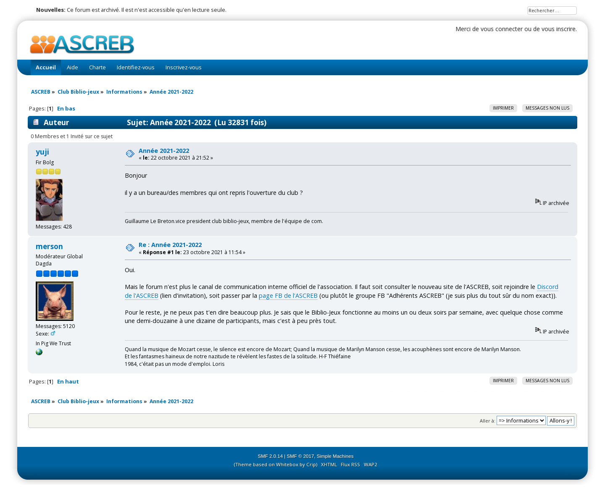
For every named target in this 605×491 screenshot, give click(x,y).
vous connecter (502, 29)
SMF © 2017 (300, 456)
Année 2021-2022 (164, 151)
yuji (42, 152)
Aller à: (487, 420)
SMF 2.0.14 (270, 456)
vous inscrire (559, 29)
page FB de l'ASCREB (288, 295)
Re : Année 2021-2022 (170, 245)
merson (49, 246)
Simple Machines (335, 456)
